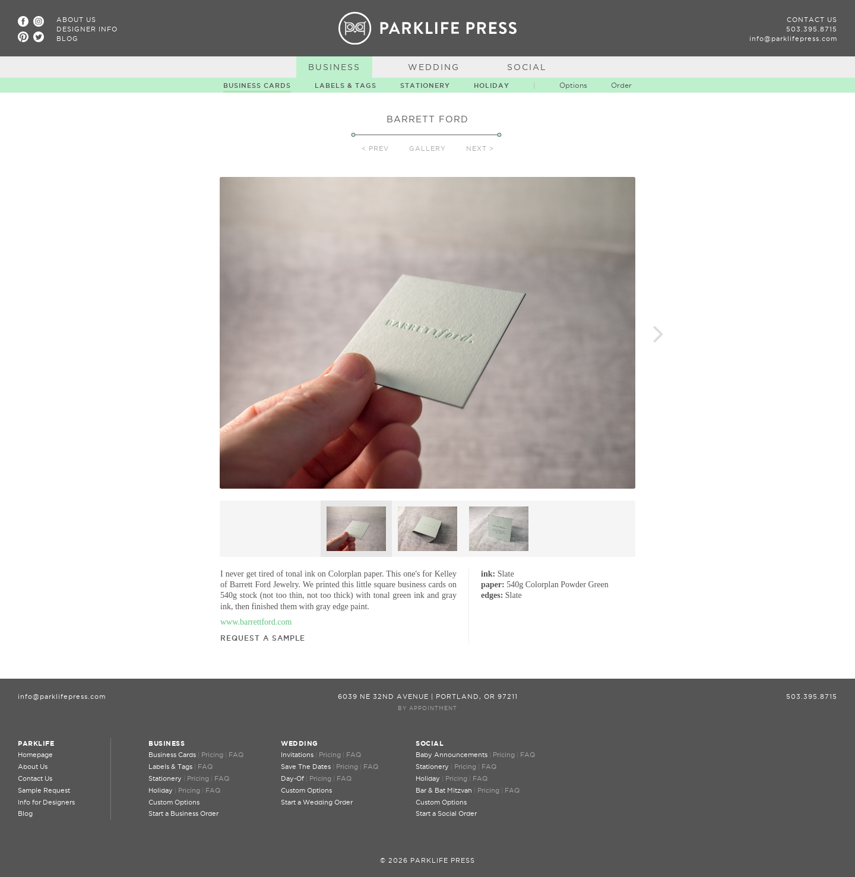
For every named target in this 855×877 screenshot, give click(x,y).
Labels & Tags (345, 85)
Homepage (35, 754)
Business (334, 67)
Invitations (297, 754)
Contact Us (812, 19)
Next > (480, 148)
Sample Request (44, 790)
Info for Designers (46, 802)
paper (491, 584)
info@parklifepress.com (793, 38)
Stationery (425, 85)
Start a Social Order (446, 813)
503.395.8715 (811, 29)
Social (527, 67)
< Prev (375, 148)
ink (486, 573)
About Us (76, 19)
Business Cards (257, 85)
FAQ (236, 754)
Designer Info (87, 29)
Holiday (491, 85)
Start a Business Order (183, 813)
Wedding (434, 67)
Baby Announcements (451, 754)
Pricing (212, 754)
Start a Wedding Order (317, 802)
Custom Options (174, 802)
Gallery (427, 148)
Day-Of (292, 778)
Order (621, 85)
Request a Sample (262, 638)
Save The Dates (306, 766)
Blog (67, 38)
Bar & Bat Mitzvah (444, 790)
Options (573, 85)
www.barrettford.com (256, 622)
